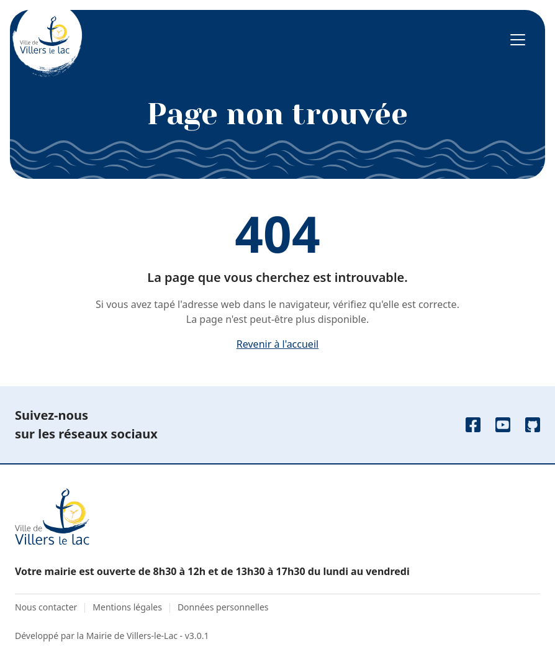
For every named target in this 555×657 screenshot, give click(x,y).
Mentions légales (127, 607)
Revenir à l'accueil (277, 344)
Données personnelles (223, 607)
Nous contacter (46, 607)
